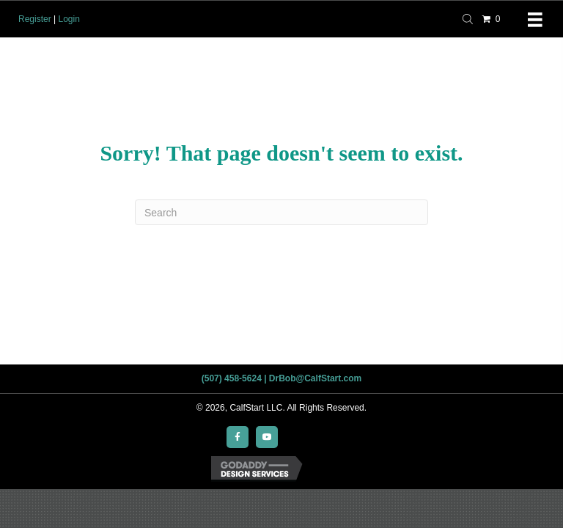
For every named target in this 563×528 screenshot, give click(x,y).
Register (34, 19)
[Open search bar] (470, 18)
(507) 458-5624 (232, 378)
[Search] (281, 212)
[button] (238, 437)
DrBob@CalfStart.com (315, 378)
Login (68, 19)
